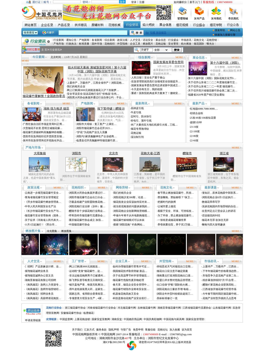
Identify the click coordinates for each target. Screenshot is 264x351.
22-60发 (194, 140)
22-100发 (195, 131)
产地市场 (58, 43)
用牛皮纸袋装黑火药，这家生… (87, 289)
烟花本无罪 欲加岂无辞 (215, 220)
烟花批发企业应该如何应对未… (131, 201)
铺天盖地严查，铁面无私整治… (87, 284)
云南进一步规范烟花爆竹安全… (43, 192)
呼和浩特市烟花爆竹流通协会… (87, 215)
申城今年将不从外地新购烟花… (131, 215)
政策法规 (122, 39)
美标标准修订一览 (167, 298)
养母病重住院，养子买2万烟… (175, 224)
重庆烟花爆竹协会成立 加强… (86, 220)
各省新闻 (97, 39)
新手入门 (195, 2)
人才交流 (135, 39)
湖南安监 (117, 319)
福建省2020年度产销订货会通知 (206, 94)
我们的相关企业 (76, 86)
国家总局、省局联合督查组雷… (87, 293)
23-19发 (194, 126)
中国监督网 (66, 319)
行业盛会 (173, 39)
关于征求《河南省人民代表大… (43, 220)
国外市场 (97, 43)
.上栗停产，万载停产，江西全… (220, 266)
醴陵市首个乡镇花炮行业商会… (87, 210)
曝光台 (210, 43)
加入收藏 (175, 329)
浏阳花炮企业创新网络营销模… (131, 210)
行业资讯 (55, 49)
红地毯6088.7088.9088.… (204, 108)
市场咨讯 (186, 39)
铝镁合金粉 (196, 113)
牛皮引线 (136, 112)
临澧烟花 (88, 312)
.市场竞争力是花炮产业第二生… (220, 275)
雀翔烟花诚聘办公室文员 (39, 275)
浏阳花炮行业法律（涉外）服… (87, 206)
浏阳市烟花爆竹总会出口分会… (87, 197)
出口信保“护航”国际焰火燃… (173, 284)
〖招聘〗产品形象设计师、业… (43, 266)
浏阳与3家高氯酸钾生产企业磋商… (96, 136)
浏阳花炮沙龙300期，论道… (129, 197)
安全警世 (173, 43)
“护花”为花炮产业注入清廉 (91, 132)
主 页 (44, 49)
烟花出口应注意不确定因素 (172, 271)
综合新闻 (109, 39)
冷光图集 (53, 231)
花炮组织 (109, 43)
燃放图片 (148, 43)
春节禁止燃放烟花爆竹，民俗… (176, 192)
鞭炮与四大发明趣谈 (213, 224)
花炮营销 (211, 39)
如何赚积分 (180, 2)
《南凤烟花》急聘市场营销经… (43, 289)
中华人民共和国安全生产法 (40, 206)
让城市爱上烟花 (167, 206)
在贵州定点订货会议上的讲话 (219, 210)
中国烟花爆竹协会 (79, 224)
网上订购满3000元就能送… (84, 266)
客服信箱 (150, 329)
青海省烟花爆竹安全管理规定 (42, 197)
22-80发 (194, 135)
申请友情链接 (33, 320)
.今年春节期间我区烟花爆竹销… (220, 293)
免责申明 (138, 329)
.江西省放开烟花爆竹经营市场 (219, 289)
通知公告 (71, 39)
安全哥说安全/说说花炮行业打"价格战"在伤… (93, 93)
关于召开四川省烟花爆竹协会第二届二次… (212, 90)
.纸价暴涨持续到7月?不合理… (219, 280)
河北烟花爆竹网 (127, 307)
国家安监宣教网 (101, 319)
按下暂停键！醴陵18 (111, 108)
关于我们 (77, 329)
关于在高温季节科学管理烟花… (131, 275)
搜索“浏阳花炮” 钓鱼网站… (129, 224)
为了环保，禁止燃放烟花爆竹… (176, 215)
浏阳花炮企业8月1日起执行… (219, 197)
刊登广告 (126, 329)
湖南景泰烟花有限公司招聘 (40, 280)
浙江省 (224, 153)
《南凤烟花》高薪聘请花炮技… (43, 298)
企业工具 (135, 43)
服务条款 (101, 329)
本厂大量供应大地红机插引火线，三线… (154, 124)
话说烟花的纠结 (211, 215)
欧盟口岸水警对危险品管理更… (175, 280)
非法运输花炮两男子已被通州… (87, 275)
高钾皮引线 (137, 108)
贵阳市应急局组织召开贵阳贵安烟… (43, 136)
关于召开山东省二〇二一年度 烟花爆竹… (211, 86)
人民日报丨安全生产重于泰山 (148, 77)
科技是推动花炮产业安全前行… (131, 298)
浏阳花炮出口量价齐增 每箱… (174, 289)
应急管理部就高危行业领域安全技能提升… (156, 81)
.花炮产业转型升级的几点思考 (219, 298)
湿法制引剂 (137, 137)
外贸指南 (122, 43)
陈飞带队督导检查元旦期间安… (87, 280)
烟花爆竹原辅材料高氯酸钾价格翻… (43, 132)
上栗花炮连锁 (82, 319)
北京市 (113, 153)
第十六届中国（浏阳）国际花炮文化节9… (212, 78)
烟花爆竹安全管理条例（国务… (43, 215)
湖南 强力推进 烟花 (56, 108)
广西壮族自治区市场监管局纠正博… (43, 124)
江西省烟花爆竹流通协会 (196, 307)
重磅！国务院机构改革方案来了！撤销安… (156, 93)
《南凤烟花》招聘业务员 (39, 293)
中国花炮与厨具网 (173, 319)
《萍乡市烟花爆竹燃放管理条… (43, 201)
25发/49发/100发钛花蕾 (203, 117)
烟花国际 (199, 43)
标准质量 (84, 43)
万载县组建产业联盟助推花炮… (87, 201)
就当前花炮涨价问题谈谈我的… (131, 206)
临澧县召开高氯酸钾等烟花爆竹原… (97, 140)
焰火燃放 (186, 43)
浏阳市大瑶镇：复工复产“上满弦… (96, 124)
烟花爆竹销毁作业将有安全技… (131, 289)
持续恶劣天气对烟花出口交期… (175, 266)
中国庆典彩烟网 (153, 319)
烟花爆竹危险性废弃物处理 (128, 280)
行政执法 (71, 43)
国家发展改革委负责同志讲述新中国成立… (156, 85)
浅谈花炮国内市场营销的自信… (220, 206)
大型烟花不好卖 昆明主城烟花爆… (42, 128)
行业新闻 (58, 39)
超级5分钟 (196, 122)
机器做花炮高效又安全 (126, 293)
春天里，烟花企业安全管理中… (131, 284)
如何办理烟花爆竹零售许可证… (131, 266)
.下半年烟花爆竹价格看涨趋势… (220, 271)
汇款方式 (89, 329)
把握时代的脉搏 (167, 201)
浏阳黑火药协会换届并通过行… (87, 192)
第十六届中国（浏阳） (225, 62)
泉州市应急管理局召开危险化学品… (43, 140)
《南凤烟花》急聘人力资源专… (43, 284)
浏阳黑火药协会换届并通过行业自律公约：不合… (95, 97)
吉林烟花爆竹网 (147, 307)
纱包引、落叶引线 (141, 120)
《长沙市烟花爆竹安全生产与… (43, 210)
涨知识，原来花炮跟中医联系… (220, 192)
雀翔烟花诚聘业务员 (36, 271)
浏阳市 (76, 153)
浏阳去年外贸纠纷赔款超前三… (175, 293)
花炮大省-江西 (150, 153)
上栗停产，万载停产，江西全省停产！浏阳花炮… (95, 82)
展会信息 (160, 39)
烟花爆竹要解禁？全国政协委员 (44, 96)
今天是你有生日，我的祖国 (146, 89)
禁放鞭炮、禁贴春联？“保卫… (175, 197)
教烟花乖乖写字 (211, 201)
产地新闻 (84, 39)
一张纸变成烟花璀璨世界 (172, 220)
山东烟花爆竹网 (222, 307)
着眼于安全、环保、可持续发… (176, 210)
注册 (141, 2)
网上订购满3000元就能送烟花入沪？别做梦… (93, 90)
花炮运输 (160, 43)
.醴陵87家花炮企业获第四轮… (219, 284)
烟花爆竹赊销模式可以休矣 (128, 220)
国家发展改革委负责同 (168, 62)
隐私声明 (114, 329)
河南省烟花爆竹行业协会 (101, 307)
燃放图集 (67, 231)
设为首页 (187, 329)
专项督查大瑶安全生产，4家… (86, 298)
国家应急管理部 (195, 319)
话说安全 (148, 39)
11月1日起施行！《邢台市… (41, 224)
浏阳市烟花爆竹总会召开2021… (94, 128)
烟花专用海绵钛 (140, 128)
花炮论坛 (162, 329)
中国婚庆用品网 (133, 319)
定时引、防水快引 (141, 116)
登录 (133, 2)
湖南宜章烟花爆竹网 (169, 307)
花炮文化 (199, 39)
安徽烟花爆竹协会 (71, 312)
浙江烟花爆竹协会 (75, 307)
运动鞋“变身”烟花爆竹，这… (86, 271)
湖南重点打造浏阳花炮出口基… (175, 275)
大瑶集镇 (40, 153)
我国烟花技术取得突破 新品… (130, 271)
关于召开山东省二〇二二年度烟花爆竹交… (212, 82)
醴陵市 (187, 153)
